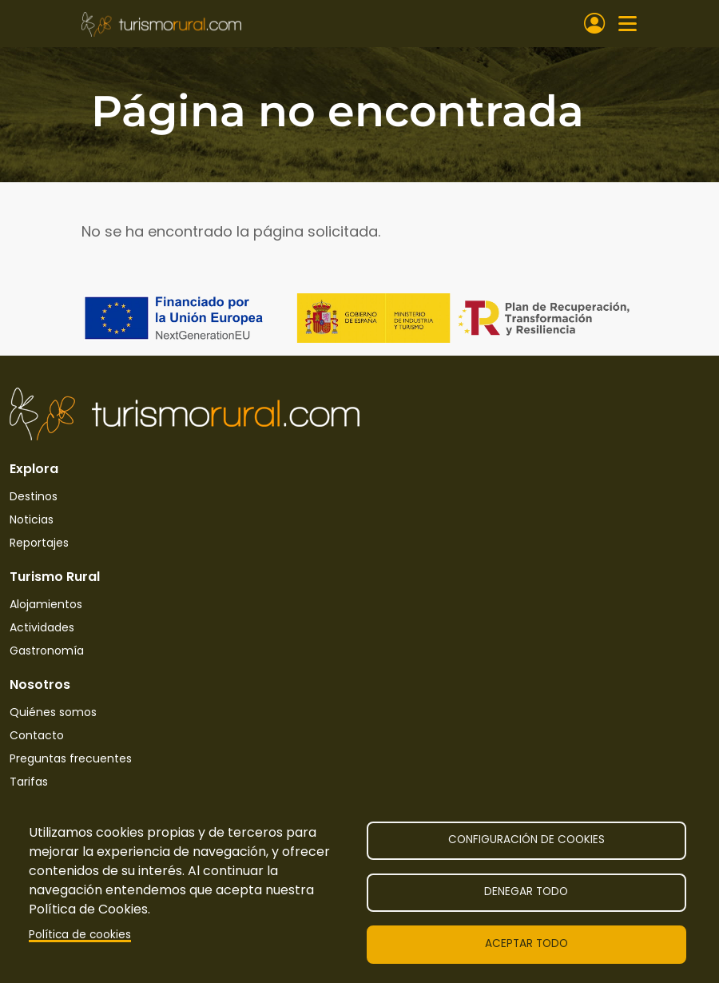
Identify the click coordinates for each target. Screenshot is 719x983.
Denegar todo (526, 891)
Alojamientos (46, 604)
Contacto (37, 735)
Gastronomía (47, 651)
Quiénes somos (53, 712)
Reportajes (39, 543)
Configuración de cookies (526, 839)
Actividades (42, 627)
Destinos (34, 496)
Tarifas (29, 782)
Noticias (32, 519)
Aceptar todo (526, 943)
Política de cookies (80, 934)
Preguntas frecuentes (71, 758)
